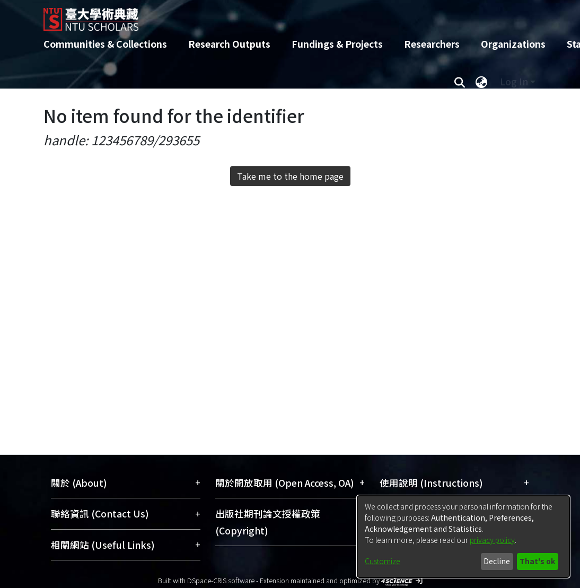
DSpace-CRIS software (220, 580)
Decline (497, 561)
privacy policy (492, 539)
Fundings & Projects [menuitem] (337, 43)
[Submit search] (459, 81)
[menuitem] (481, 82)
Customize (382, 561)
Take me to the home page (290, 176)
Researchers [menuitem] (432, 43)
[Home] (280, 15)
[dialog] (463, 536)
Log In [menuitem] (514, 81)
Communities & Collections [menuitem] (105, 43)
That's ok (537, 561)
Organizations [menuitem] (513, 43)
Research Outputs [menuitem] (229, 43)
